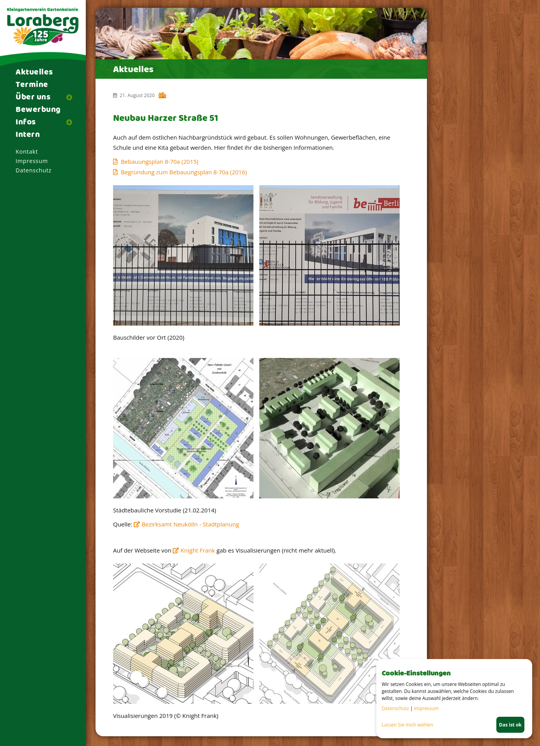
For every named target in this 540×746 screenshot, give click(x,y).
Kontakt (27, 151)
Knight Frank (198, 550)
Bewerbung (38, 110)
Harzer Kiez (163, 96)
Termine (32, 85)
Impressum (32, 161)
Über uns (33, 97)
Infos (26, 122)
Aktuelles (34, 72)
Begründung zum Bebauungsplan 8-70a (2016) (184, 172)
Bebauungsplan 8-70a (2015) (159, 161)
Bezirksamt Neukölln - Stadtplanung (190, 524)
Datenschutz (33, 170)
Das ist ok (510, 724)
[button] (72, 97)
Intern (28, 135)
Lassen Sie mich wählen (407, 724)
